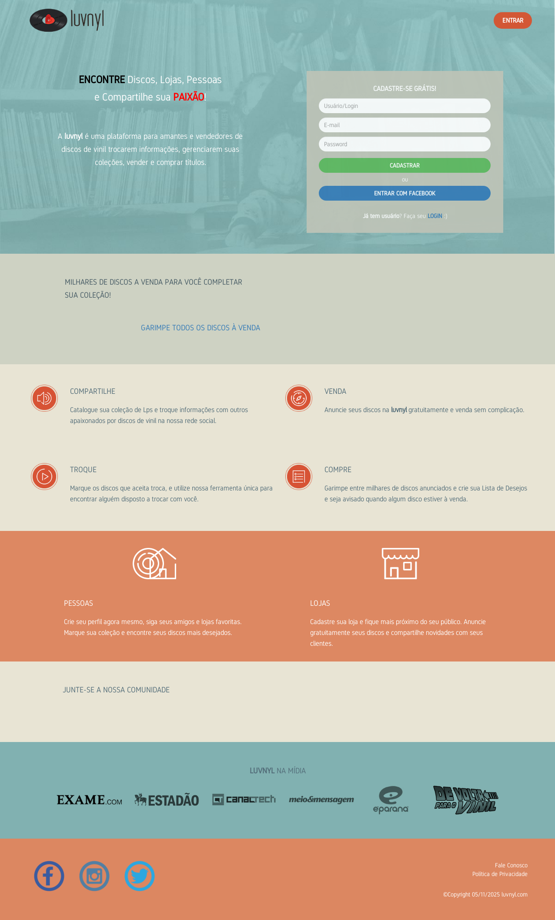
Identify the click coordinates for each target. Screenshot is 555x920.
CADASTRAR (405, 165)
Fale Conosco (511, 865)
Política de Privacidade (500, 873)
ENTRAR (512, 20)
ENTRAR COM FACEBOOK (404, 193)
